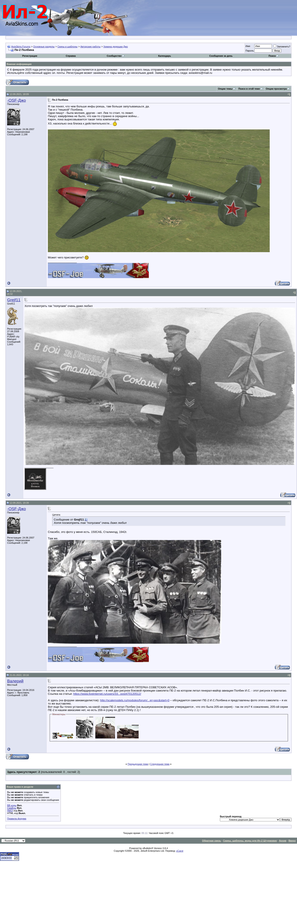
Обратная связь (211, 840)
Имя (247, 46)
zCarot (179, 851)
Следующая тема (159, 764)
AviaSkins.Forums (20, 46)
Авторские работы (90, 46)
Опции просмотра (276, 88)
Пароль (249, 50)
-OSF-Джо (16, 100)
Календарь (164, 56)
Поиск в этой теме (249, 88)
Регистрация (29, 56)
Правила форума (16, 818)
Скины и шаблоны (67, 46)
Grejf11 (13, 300)
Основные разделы (44, 46)
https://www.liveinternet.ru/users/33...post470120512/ (107, 693)
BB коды (11, 805)
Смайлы (11, 808)
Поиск (274, 56)
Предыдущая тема (138, 764)
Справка (71, 56)
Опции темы (225, 88)
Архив (282, 840)
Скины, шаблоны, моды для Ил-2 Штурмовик (250, 840)
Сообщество (116, 56)
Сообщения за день (220, 56)
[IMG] (10, 810)
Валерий (15, 681)
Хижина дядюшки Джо (115, 46)
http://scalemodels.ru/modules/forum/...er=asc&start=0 (134, 700)
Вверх (292, 840)
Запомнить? (281, 46)
